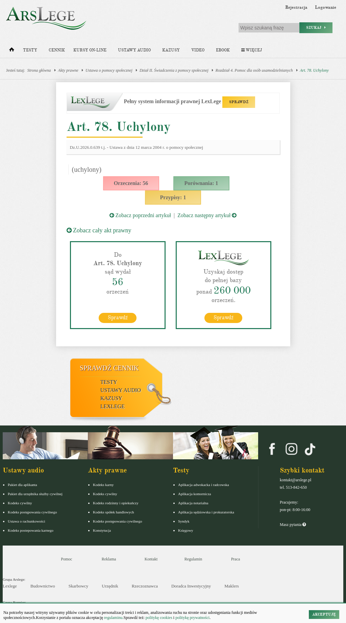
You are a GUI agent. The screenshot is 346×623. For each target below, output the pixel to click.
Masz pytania (293, 524)
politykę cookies (159, 617)
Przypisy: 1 (173, 197)
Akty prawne (68, 70)
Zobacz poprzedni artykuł (140, 215)
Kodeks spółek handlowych (113, 512)
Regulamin (193, 559)
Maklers (231, 586)
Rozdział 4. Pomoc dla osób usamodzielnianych (254, 70)
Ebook (223, 50)
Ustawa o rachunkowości (26, 521)
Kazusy (171, 50)
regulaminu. (113, 617)
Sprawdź (118, 317)
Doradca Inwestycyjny (191, 586)
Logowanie (325, 7)
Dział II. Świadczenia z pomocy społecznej (174, 70)
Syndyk (184, 521)
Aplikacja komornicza (194, 494)
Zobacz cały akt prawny (99, 230)
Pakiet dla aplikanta (22, 485)
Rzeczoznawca (145, 586)
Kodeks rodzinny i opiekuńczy (116, 503)
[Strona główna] (11, 51)
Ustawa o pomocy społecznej (108, 70)
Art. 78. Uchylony (314, 70)
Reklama (109, 559)
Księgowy (185, 530)
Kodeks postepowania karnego (30, 530)
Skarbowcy (79, 586)
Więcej (251, 50)
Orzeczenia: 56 (131, 183)
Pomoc (66, 559)
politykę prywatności (192, 617)
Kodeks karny (103, 485)
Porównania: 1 (201, 183)
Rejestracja (296, 7)
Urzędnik (110, 586)
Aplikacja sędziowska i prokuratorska (206, 512)
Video (197, 50)
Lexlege (10, 586)
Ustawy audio (134, 50)
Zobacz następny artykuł (207, 215)
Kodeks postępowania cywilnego (32, 512)
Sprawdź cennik (109, 368)
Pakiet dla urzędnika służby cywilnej (35, 494)
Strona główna (39, 70)
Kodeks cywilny (20, 503)
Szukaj (316, 27)
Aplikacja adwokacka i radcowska (203, 485)
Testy (30, 50)
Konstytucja (102, 530)
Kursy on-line (89, 50)
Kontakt (151, 559)
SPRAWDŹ (238, 102)
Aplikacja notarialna (193, 503)
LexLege (112, 406)
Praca (235, 559)
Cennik (57, 50)
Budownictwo (42, 586)
